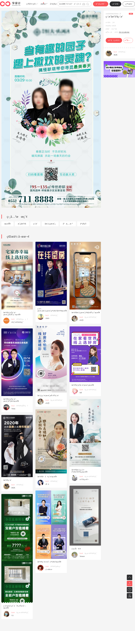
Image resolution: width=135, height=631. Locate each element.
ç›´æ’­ (35, 224)
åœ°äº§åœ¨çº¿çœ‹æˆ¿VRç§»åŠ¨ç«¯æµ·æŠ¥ (86, 312)
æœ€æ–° (44, 4)
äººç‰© (83, 224)
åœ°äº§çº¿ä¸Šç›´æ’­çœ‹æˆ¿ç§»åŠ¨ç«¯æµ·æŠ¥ (11, 314)
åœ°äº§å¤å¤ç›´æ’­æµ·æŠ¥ (47, 477)
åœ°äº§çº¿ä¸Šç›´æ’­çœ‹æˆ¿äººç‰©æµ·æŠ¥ (11, 400)
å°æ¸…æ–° (68, 224)
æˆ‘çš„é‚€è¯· (100, 4)
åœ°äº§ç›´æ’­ (7, 480)
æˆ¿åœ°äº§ (22, 224)
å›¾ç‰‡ (53, 4)
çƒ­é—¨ (35, 4)
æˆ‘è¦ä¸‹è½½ (113, 40)
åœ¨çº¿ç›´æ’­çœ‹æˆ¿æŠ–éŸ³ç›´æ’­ (48, 395)
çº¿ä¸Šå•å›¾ (76, 549)
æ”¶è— (128, 40)
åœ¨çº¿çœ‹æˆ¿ (50, 224)
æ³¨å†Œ (115, 4)
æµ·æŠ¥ (7, 224)
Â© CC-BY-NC (124, 32)
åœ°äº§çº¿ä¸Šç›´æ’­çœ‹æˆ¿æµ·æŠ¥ (83, 385)
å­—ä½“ (62, 4)
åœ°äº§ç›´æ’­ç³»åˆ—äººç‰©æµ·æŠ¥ (49, 562)
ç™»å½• (128, 4)
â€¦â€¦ (115, 55)
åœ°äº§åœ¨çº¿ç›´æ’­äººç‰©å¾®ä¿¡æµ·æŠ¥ (79, 471)
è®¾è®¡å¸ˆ (122, 52)
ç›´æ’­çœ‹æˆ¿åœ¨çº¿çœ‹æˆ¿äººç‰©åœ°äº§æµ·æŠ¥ (52, 310)
